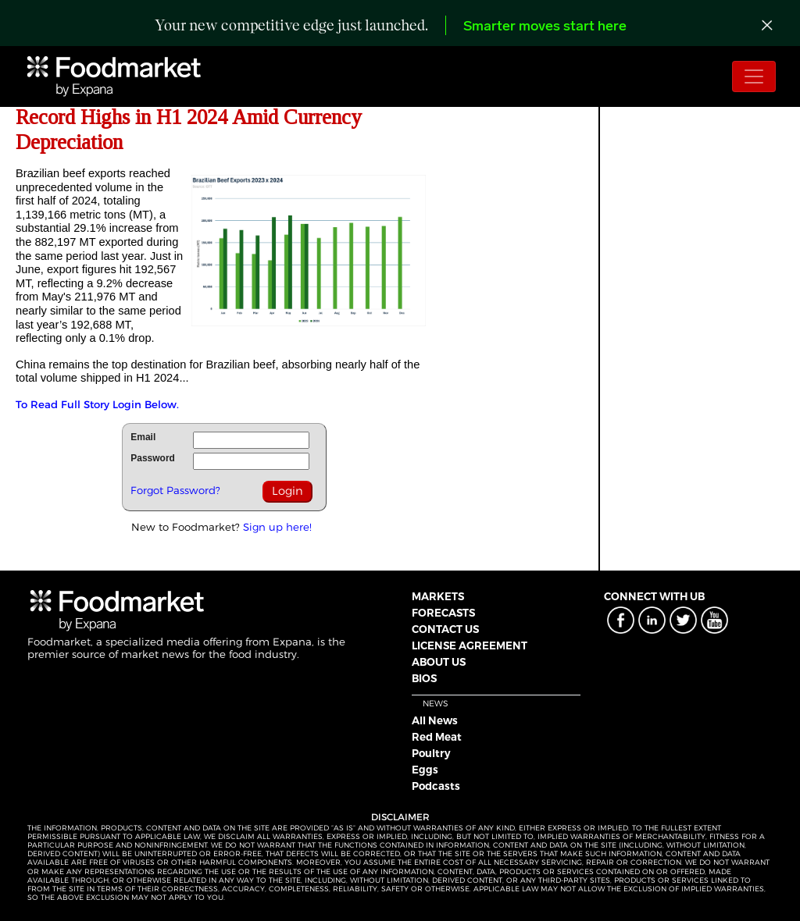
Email (142, 437)
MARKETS (438, 596)
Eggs (425, 769)
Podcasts (436, 786)
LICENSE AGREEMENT (469, 645)
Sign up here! (277, 527)
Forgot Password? (175, 490)
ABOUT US (439, 662)
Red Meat (437, 737)
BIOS (424, 678)
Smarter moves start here (545, 27)
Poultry (431, 753)
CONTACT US (445, 629)
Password (152, 458)
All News (435, 720)
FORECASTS (443, 612)
